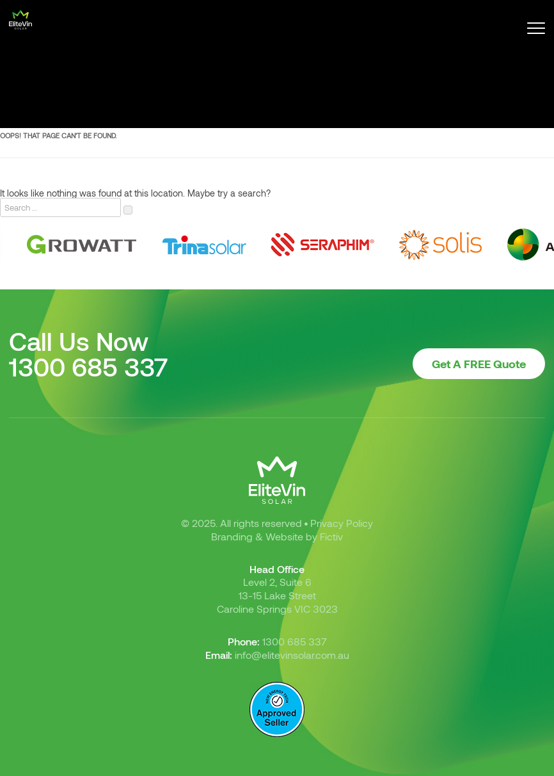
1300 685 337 (88, 366)
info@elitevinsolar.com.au (292, 655)
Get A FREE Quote (479, 364)
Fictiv (331, 536)
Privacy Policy (341, 523)
